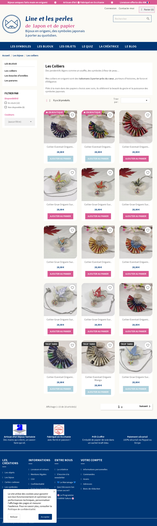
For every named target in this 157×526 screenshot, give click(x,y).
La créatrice (109, 46)
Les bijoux (45, 46)
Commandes (89, 474)
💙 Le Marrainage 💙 (66, 482)
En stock (14, 103)
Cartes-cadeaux (11, 482)
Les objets (67, 46)
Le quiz (87, 46)
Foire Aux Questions (39, 488)
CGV (32, 479)
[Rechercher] (132, 18)
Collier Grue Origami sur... (60, 204)
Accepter (45, 516)
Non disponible (16, 107)
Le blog (130, 46)
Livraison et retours (39, 469)
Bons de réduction (91, 488)
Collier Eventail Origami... (60, 146)
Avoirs (86, 479)
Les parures (11, 80)
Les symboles (20, 46)
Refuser (14, 516)
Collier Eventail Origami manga (98, 378)
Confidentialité (37, 483)
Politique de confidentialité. (22, 509)
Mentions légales (38, 474)
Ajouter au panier (60, 158)
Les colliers (11, 70)
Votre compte (91, 460)
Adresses (87, 483)
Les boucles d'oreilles (16, 75)
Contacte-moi (126, 8)
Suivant (145, 406)
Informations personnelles (95, 469)
